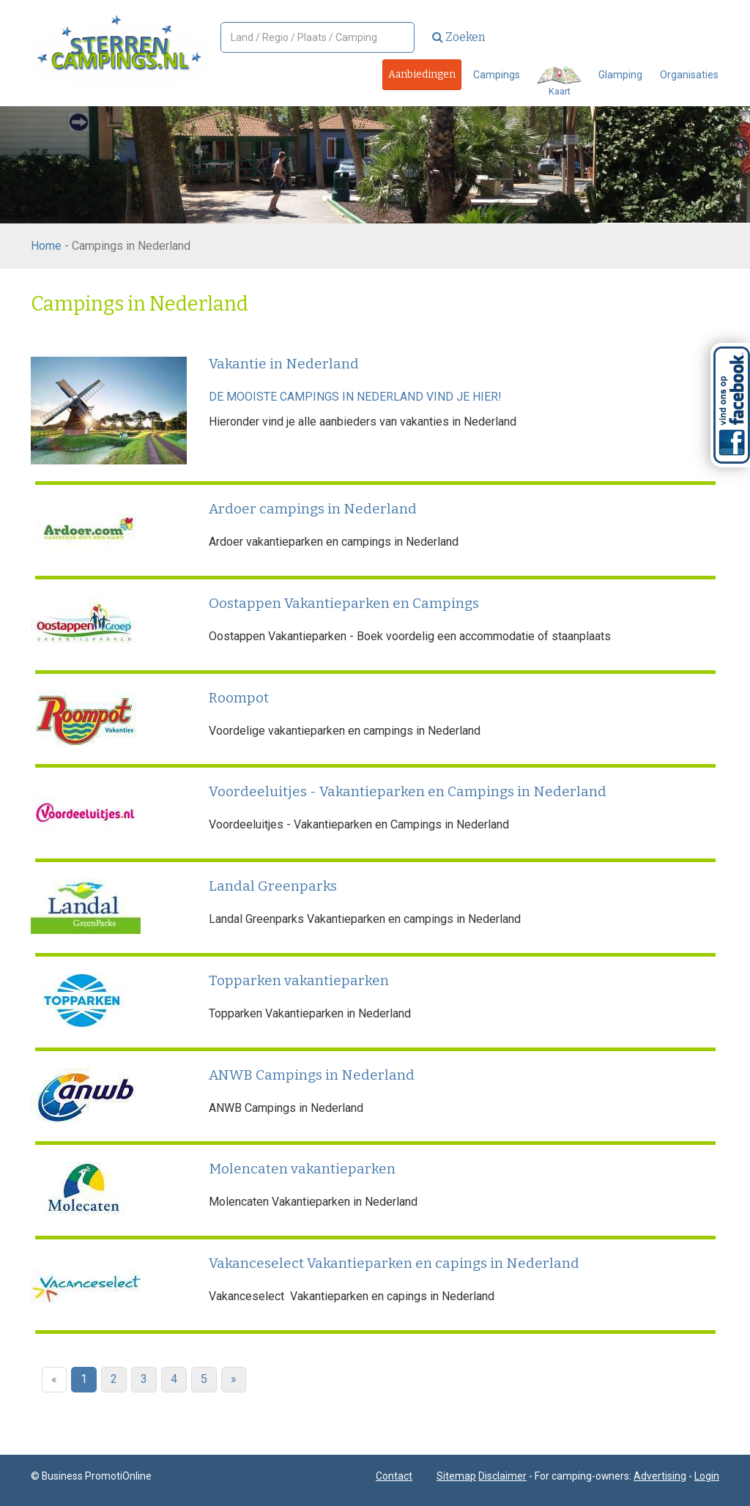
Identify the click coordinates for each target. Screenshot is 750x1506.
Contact (394, 1476)
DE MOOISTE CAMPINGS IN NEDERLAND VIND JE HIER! (355, 397)
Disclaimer (502, 1476)
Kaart (559, 82)
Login (706, 1476)
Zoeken (459, 37)
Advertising (660, 1476)
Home (46, 246)
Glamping (620, 75)
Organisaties (689, 75)
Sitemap (456, 1476)
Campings (496, 75)
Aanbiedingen (422, 74)
